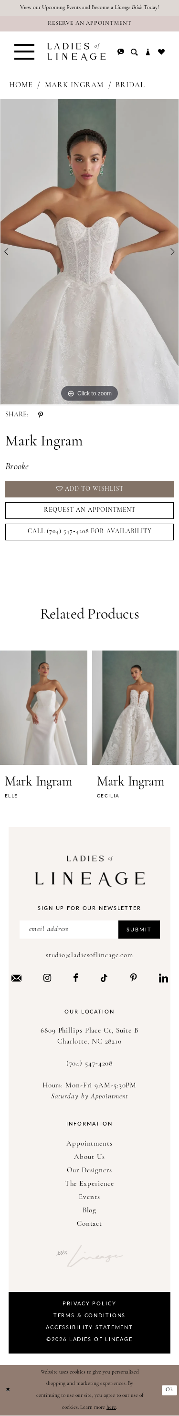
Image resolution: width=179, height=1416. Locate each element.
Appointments (89, 1143)
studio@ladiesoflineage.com (89, 955)
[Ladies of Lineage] (76, 52)
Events (89, 1197)
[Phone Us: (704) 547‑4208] (120, 52)
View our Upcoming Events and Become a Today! (89, 7)
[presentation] (43, 708)
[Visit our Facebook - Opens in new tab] (76, 977)
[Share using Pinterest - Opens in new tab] (40, 415)
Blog (90, 1210)
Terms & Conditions (89, 1315)
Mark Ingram (74, 85)
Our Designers (89, 1170)
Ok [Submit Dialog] (170, 1390)
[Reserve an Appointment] (89, 23)
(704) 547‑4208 (89, 1063)
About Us (89, 1157)
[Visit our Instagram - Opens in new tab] (47, 977)
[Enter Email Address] (90, 929)
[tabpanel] (89, 252)
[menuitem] (24, 52)
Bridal (130, 85)
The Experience (90, 1184)
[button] (24, 52)
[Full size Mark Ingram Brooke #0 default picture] (89, 252)
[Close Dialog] (8, 1390)
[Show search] (134, 52)
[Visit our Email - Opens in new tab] (16, 977)
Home (21, 85)
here (111, 1407)
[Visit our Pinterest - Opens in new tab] (133, 977)
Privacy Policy (89, 1303)
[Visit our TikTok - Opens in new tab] (104, 978)
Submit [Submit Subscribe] (138, 929)
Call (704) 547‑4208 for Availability (90, 531)
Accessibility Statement (89, 1327)
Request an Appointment (90, 510)
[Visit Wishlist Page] (161, 52)
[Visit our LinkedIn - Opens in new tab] (163, 977)
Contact (89, 1224)
